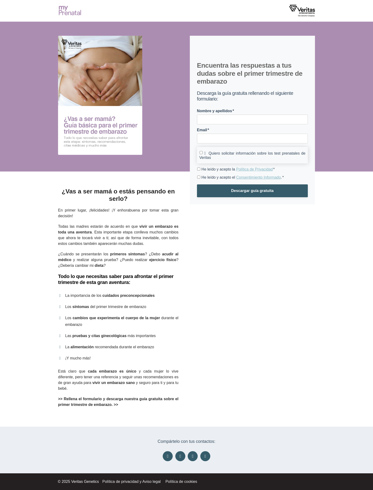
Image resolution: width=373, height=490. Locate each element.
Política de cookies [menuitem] (181, 482)
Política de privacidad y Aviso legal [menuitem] (131, 482)
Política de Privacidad (254, 169)
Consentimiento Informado (258, 177)
